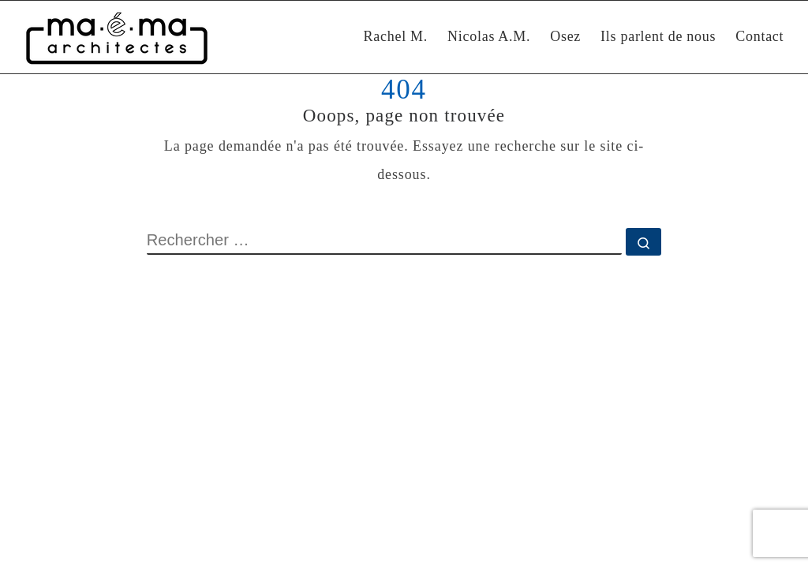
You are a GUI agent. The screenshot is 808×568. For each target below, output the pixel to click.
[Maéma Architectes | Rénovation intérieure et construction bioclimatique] (116, 37)
